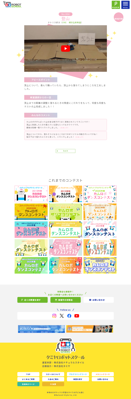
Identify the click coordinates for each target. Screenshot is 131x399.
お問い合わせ (102, 379)
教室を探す (77, 379)
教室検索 (115, 7)
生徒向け (28, 384)
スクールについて (53, 374)
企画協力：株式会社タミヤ (56, 366)
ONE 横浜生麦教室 (71, 22)
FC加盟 (53, 384)
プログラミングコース (78, 374)
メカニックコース (103, 374)
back (65, 150)
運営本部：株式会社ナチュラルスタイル (63, 362)
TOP (28, 374)
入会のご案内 (53, 379)
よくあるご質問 (28, 379)
